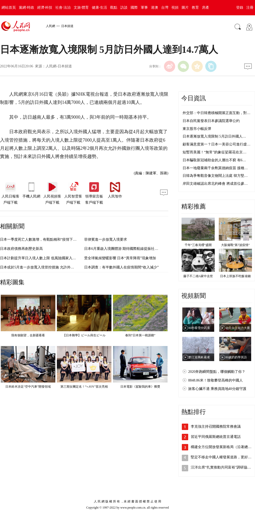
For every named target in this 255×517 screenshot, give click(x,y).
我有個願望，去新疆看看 (28, 335)
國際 (134, 7)
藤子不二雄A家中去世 (198, 276)
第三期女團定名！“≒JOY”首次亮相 (84, 386)
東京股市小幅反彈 (197, 129)
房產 (205, 7)
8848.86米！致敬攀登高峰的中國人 (215, 380)
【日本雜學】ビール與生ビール (84, 335)
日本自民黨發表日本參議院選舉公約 (211, 121)
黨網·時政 (26, 7)
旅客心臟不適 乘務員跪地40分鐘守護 (217, 389)
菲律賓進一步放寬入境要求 (105, 239)
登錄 (239, 7)
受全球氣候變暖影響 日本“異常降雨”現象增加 (120, 258)
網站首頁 (9, 7)
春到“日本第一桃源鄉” (140, 335)
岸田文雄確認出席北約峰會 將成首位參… (215, 184)
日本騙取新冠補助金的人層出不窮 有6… (214, 160)
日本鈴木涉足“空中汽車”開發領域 (28, 386)
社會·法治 (63, 7)
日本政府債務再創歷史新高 (21, 249)
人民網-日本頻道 (59, 66)
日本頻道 (67, 26)
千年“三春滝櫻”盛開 (198, 245)
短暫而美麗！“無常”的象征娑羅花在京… (214, 152)
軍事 (144, 7)
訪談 (124, 7)
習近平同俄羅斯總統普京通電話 (216, 437)
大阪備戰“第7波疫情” (235, 245)
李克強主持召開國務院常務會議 (216, 426)
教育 (195, 7)
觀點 (113, 7)
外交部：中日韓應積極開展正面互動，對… (216, 113)
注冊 (249, 7)
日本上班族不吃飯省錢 (235, 276)
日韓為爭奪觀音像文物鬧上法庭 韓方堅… (215, 176)
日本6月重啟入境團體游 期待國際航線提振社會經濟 (124, 249)
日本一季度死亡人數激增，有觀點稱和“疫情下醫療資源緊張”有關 (51, 239)
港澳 (154, 7)
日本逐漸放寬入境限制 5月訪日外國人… (214, 136)
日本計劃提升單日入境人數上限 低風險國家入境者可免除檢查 (48, 258)
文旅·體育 (81, 7)
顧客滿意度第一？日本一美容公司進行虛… (216, 144)
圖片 (185, 7)
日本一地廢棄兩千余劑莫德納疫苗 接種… (215, 168)
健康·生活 (99, 7)
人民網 (50, 26)
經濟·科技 (45, 7)
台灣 (164, 7)
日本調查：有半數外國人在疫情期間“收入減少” (121, 267)
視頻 (174, 7)
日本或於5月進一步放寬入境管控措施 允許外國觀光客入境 (46, 267)
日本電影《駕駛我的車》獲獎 (140, 386)
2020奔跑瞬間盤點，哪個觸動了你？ (216, 372)
